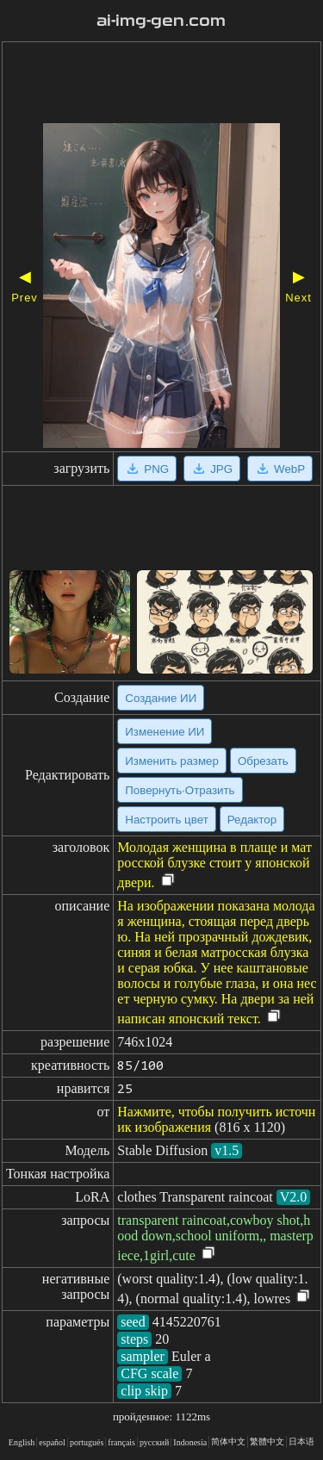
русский (154, 1442)
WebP (280, 468)
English (22, 1442)
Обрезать (263, 761)
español (52, 1442)
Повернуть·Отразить (179, 790)
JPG (212, 468)
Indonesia (190, 1442)
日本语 (301, 1441)
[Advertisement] (161, 84)
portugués (86, 1442)
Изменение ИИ (164, 731)
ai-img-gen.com (161, 20)
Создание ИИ (160, 698)
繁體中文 (267, 1441)
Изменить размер (172, 761)
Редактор (251, 819)
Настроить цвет (166, 819)
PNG (147, 468)
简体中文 (228, 1441)
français (121, 1442)
